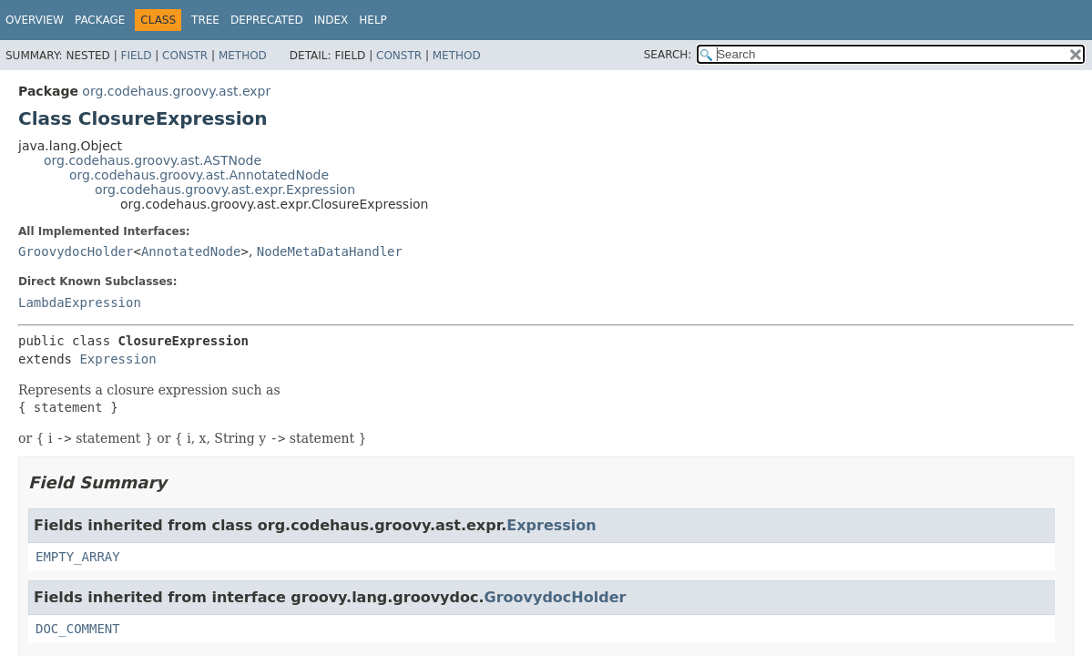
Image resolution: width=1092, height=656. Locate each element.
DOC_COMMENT (78, 628)
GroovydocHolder (75, 251)
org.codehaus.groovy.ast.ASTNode (152, 160)
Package (100, 20)
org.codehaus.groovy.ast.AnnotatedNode (199, 175)
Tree (205, 20)
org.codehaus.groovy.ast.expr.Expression (225, 189)
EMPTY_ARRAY (78, 556)
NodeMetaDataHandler (330, 251)
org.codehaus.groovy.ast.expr (176, 91)
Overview (34, 20)
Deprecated (266, 20)
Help (373, 20)
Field (135, 55)
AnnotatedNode (191, 251)
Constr (185, 55)
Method (243, 55)
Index (331, 20)
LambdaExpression (79, 302)
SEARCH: (668, 54)
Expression (117, 359)
